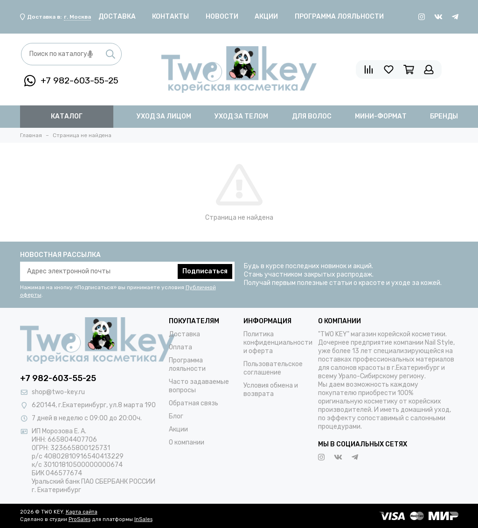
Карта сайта (81, 512)
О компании (186, 442)
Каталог (67, 116)
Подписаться (205, 271)
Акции (266, 17)
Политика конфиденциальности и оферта (277, 342)
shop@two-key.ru (58, 392)
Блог (176, 416)
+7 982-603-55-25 (71, 81)
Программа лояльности (339, 17)
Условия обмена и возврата (270, 390)
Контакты (170, 17)
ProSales (79, 519)
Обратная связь (193, 403)
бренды (444, 116)
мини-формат (381, 116)
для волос (312, 116)
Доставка (117, 17)
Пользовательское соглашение (273, 368)
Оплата (180, 347)
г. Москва (77, 17)
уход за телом (241, 116)
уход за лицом (164, 116)
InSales (143, 519)
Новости (222, 17)
